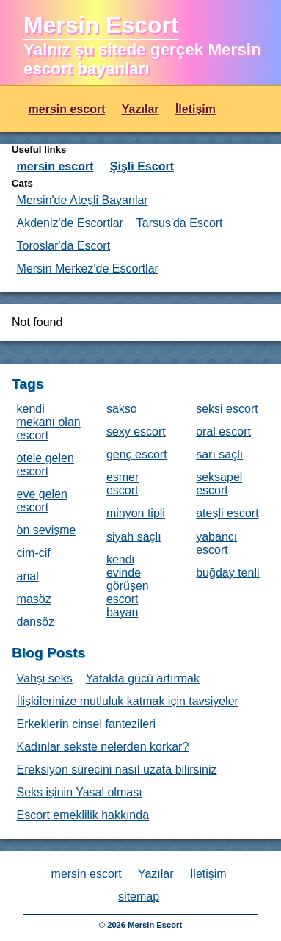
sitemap (138, 896)
